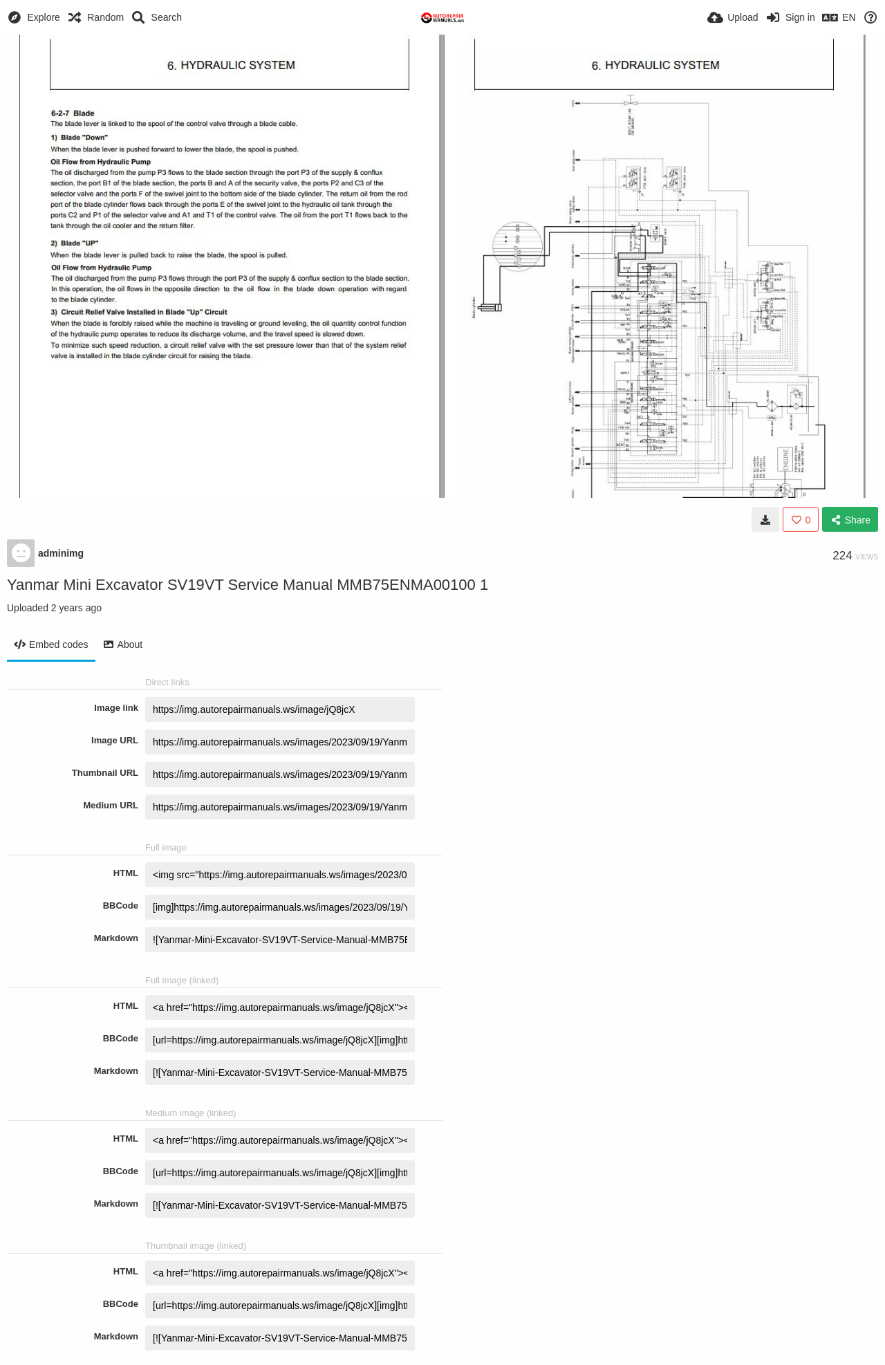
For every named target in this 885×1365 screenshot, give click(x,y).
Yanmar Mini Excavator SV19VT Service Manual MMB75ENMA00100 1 (247, 584)
